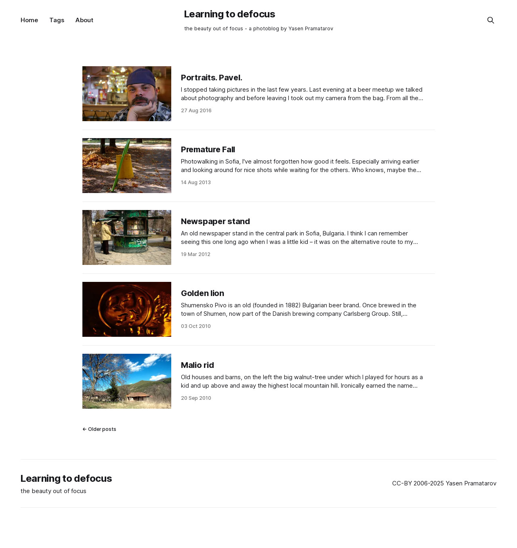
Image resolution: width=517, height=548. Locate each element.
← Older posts (99, 429)
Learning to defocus (229, 14)
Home (29, 20)
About (84, 20)
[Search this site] (490, 20)
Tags (56, 20)
